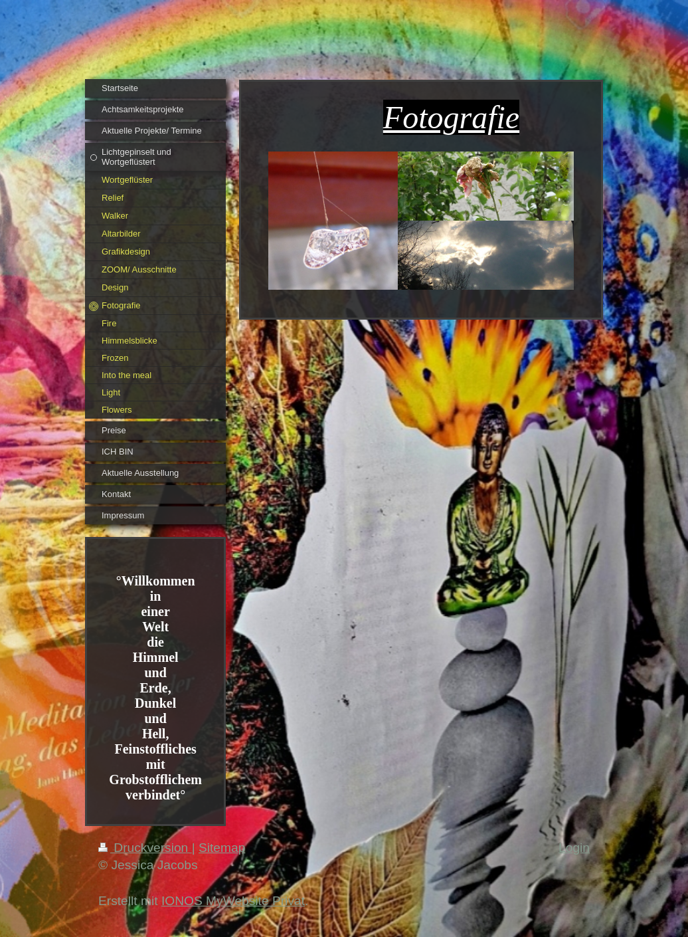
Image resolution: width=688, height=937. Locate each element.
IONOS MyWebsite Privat (233, 901)
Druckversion (145, 848)
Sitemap (222, 848)
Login (574, 848)
